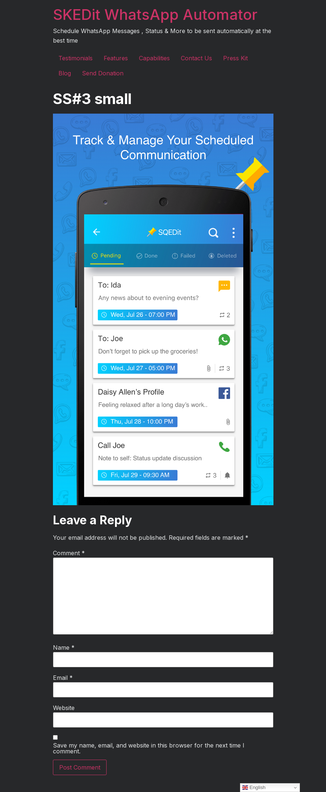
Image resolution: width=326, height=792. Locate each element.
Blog (64, 73)
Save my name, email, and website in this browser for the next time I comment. (148, 748)
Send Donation (102, 73)
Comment (69, 553)
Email (63, 678)
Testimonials (75, 58)
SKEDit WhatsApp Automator (155, 15)
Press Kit (235, 58)
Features (116, 58)
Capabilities (154, 58)
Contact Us (196, 58)
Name (64, 647)
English (253, 788)
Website (64, 708)
